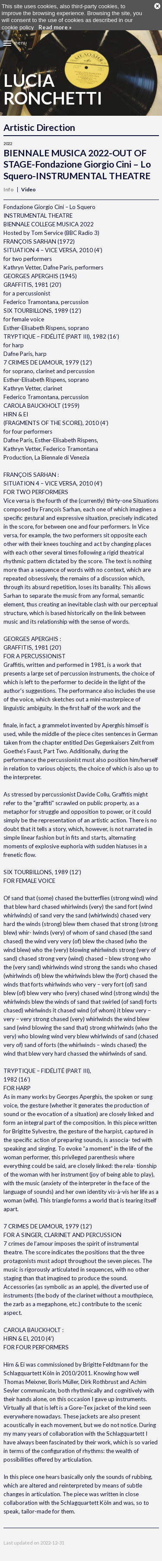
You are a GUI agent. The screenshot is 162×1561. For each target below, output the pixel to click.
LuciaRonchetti (52, 79)
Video (28, 179)
